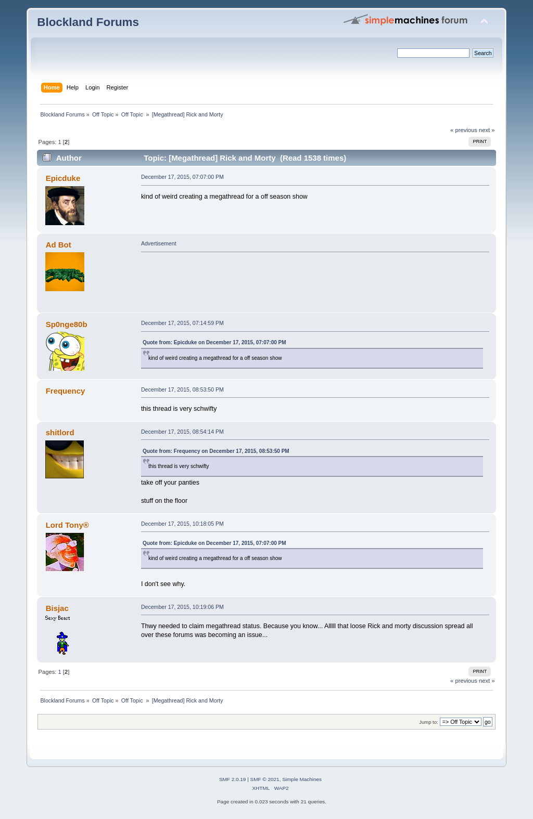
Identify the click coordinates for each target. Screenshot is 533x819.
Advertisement (158, 243)
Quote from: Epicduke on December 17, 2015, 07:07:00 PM (214, 342)
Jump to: (428, 722)
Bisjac (57, 608)
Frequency (65, 390)
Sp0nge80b (66, 324)
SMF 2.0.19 (232, 779)
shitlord (60, 432)
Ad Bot (58, 244)
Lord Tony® (67, 525)
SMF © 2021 (265, 779)
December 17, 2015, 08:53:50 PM (182, 389)
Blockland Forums (88, 22)
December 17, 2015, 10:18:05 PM (182, 524)
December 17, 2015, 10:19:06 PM (182, 607)
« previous (463, 130)
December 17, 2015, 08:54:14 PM (182, 431)
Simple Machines (302, 779)
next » (487, 130)
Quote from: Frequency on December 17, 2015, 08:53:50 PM (216, 451)
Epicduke (63, 178)
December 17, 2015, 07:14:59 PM (182, 323)
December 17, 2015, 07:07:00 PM (182, 177)
